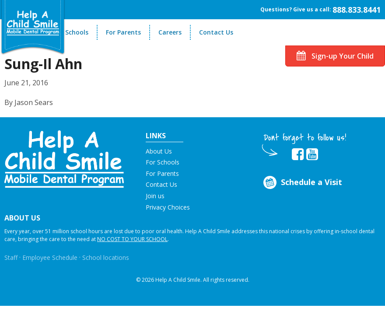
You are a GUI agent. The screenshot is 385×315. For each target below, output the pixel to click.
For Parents (123, 32)
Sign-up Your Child (335, 56)
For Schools (71, 32)
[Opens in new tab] (298, 154)
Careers (170, 32)
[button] (64, 158)
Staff (11, 257)
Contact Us (216, 32)
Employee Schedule (49, 257)
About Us (159, 151)
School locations (105, 257)
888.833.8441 (356, 9)
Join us (155, 196)
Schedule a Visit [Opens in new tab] (302, 183)
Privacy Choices (168, 207)
